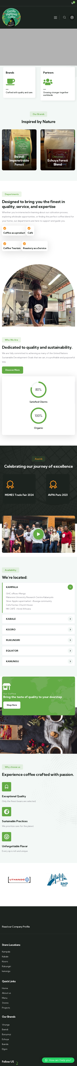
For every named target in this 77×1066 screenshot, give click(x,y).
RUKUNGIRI (13, 640)
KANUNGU (12, 661)
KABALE (11, 618)
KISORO (11, 629)
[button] (38, 587)
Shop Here (12, 705)
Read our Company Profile (16, 926)
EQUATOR (12, 650)
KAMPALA (12, 587)
